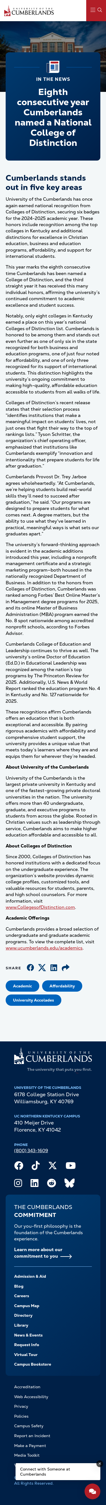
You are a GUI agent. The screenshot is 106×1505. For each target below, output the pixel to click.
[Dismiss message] (99, 1463)
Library (21, 1325)
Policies (21, 1416)
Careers (21, 1295)
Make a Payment (30, 1445)
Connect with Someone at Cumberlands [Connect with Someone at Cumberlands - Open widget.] (45, 1472)
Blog (18, 1286)
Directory (23, 1315)
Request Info (26, 1344)
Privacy (21, 1406)
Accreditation (27, 1386)
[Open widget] (92, 1491)
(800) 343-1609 (31, 1151)
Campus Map (26, 1305)
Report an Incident (32, 1435)
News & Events (28, 1335)
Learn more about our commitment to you (38, 1253)
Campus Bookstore (32, 1364)
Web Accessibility (31, 1396)
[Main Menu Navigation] (96, 10)
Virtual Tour (26, 1354)
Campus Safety (29, 1425)
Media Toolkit (27, 1455)
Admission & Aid (30, 1276)
